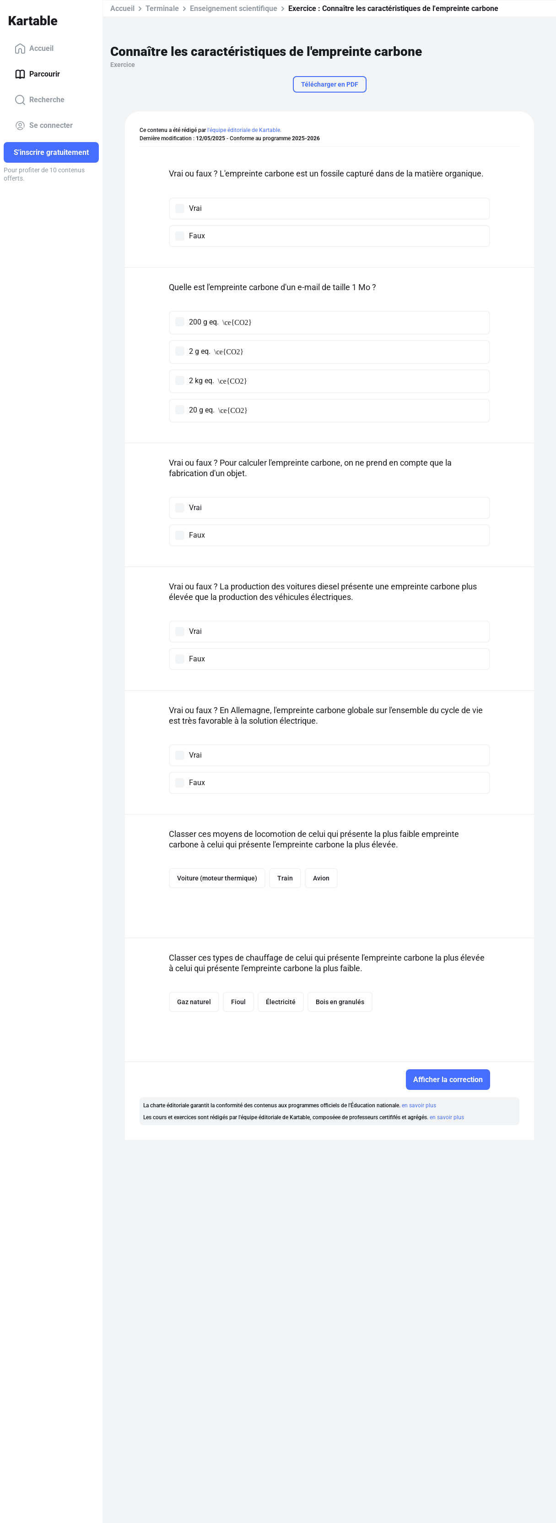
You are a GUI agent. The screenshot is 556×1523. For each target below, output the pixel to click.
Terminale (162, 8)
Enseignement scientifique (233, 8)
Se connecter (44, 125)
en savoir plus (419, 1105)
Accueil (34, 48)
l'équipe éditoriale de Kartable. (244, 130)
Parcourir (37, 74)
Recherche (40, 99)
